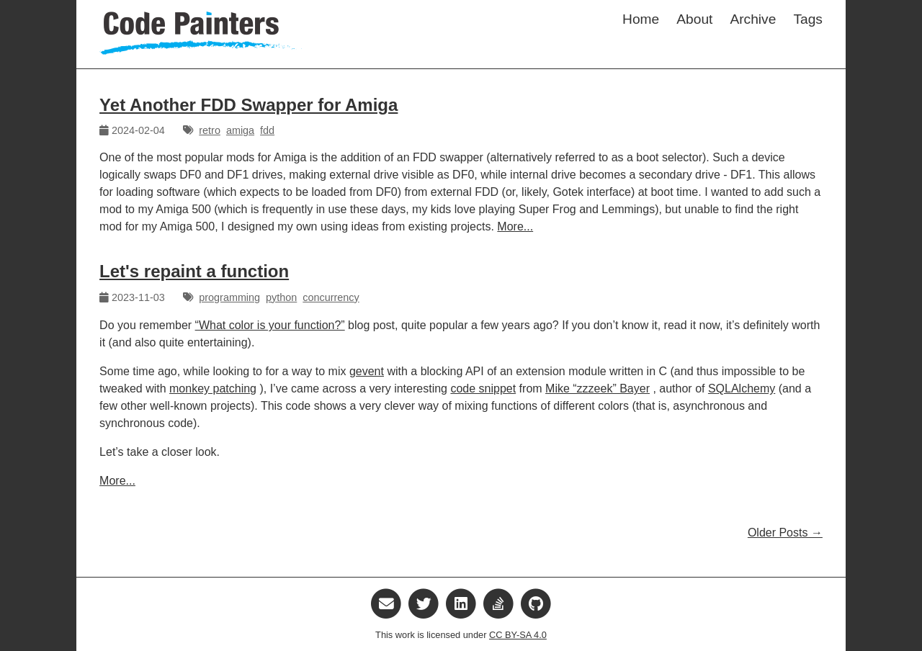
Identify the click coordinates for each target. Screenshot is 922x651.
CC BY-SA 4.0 (518, 634)
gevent (366, 371)
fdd (267, 130)
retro (209, 130)
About (694, 19)
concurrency (331, 297)
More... (515, 226)
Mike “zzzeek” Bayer (597, 388)
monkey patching (212, 388)
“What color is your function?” (270, 325)
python (281, 297)
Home (640, 19)
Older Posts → (785, 532)
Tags (808, 19)
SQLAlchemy (741, 388)
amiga (240, 130)
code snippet (483, 388)
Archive (753, 19)
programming (229, 297)
